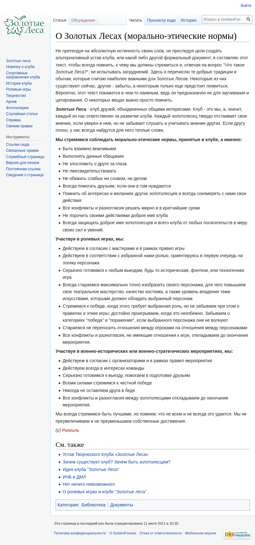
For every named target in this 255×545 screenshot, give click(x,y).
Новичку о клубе (20, 67)
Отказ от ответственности (161, 533)
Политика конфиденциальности (80, 533)
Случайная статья (21, 114)
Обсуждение (83, 20)
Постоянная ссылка (23, 169)
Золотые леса (18, 61)
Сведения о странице (25, 175)
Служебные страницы (25, 157)
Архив (11, 101)
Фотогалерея (17, 108)
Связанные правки (22, 150)
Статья (59, 20)
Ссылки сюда (17, 144)
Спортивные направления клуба (23, 75)
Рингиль (70, 430)
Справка (13, 120)
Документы (121, 504)
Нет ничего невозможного (88, 484)
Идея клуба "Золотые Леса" (90, 469)
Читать (135, 20)
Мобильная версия (200, 533)
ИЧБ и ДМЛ (74, 476)
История (188, 20)
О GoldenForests (122, 533)
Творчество (16, 95)
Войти (246, 5)
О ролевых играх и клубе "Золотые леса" (104, 491)
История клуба (19, 83)
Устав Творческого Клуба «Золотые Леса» (105, 454)
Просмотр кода (161, 20)
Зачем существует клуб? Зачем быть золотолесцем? (116, 461)
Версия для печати (22, 163)
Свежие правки (19, 126)
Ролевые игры (18, 89)
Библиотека (94, 504)
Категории (67, 504)
